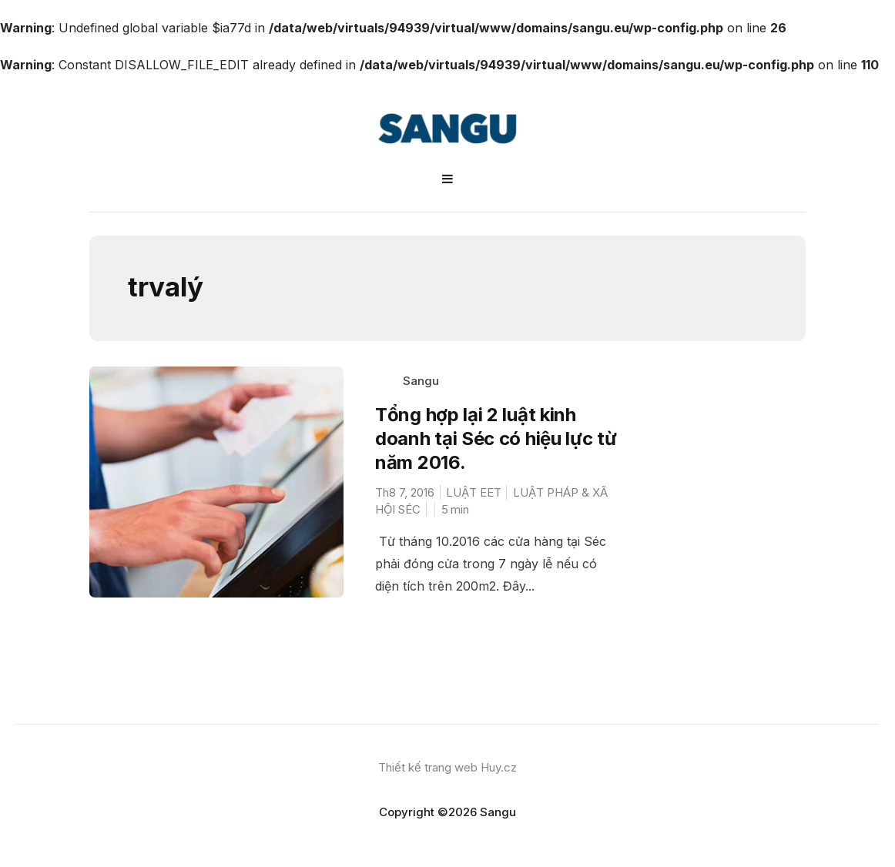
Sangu (421, 380)
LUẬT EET (473, 492)
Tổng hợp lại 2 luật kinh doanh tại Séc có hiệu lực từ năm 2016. (496, 438)
